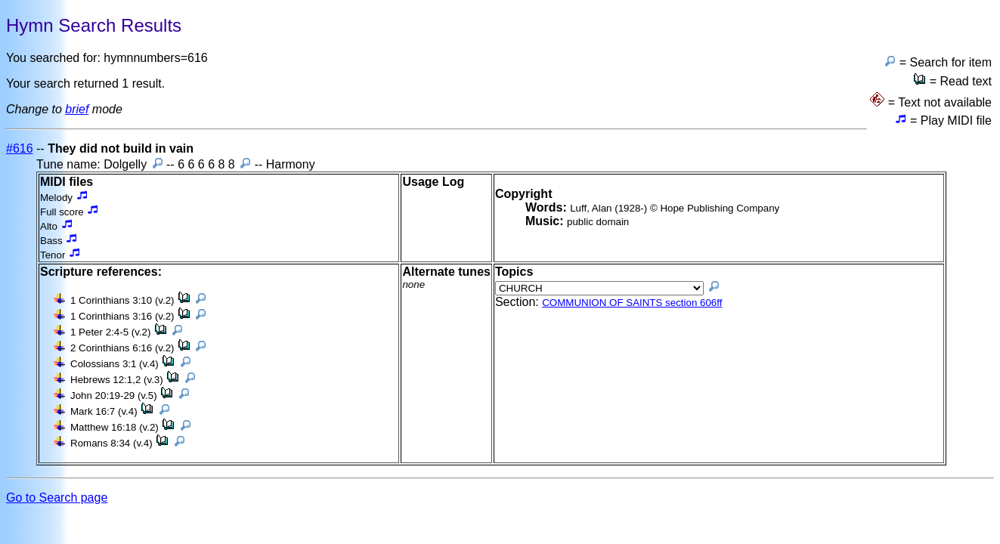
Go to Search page (56, 497)
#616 (19, 148)
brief (76, 109)
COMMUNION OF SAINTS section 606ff (632, 302)
